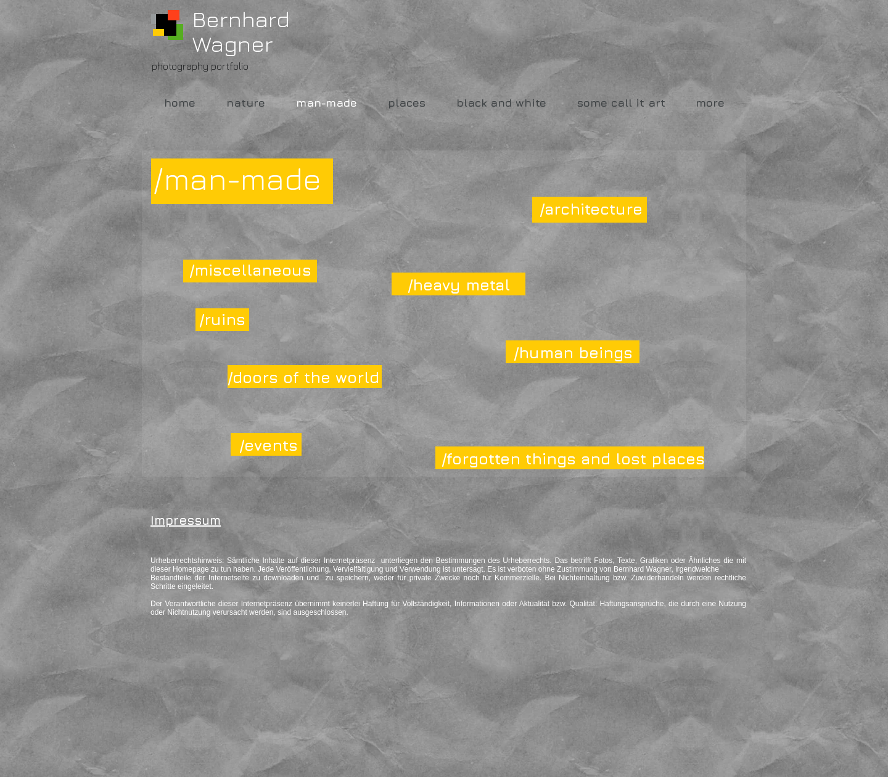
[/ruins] (222, 318)
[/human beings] (573, 352)
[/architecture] (598, 208)
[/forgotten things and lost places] (573, 458)
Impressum (185, 520)
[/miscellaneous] (250, 270)
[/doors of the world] (303, 376)
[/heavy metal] (466, 284)
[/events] (268, 444)
